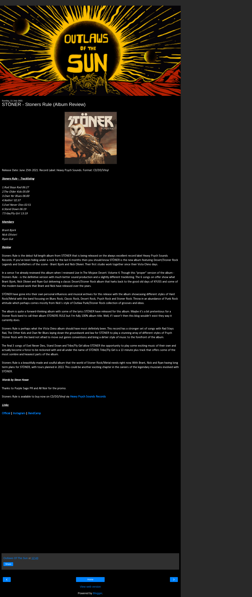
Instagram (19, 413)
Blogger (97, 593)
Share (8, 564)
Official (6, 413)
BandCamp (34, 413)
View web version (90, 586)
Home (90, 579)
